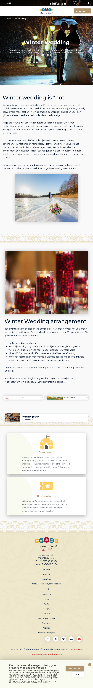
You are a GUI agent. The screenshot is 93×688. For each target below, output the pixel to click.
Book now (47, 452)
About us (46, 594)
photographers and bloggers (46, 654)
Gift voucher (46, 496)
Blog (8, 3)
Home (9, 19)
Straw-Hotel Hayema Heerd (46, 583)
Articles (46, 628)
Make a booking (46, 618)
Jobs (46, 599)
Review (46, 609)
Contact (46, 613)
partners (74, 649)
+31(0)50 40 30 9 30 (57, 4)
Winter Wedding (20, 19)
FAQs (46, 604)
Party (46, 588)
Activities (46, 579)
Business (46, 623)
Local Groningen (46, 632)
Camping (46, 574)
